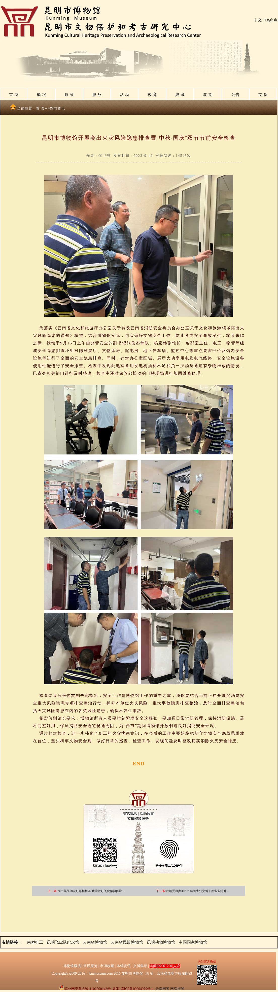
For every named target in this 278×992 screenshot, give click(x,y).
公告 (235, 94)
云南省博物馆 (95, 942)
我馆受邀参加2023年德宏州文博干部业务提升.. (197, 891)
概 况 (41, 94)
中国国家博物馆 (193, 942)
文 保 (262, 94)
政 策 (69, 94)
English (271, 20)
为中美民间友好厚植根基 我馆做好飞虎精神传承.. (90, 891)
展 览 (207, 94)
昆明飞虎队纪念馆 (63, 942)
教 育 (152, 94)
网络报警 (177, 989)
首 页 (13, 94)
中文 (258, 20)
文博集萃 (140, 966)
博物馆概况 (72, 966)
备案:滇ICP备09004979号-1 (133, 989)
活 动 (124, 94)
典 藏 (179, 94)
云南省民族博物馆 (127, 942)
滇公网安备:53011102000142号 (85, 989)
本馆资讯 (124, 966)
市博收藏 (107, 966)
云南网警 (162, 989)
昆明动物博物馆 (161, 942)
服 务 (96, 94)
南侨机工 (35, 942)
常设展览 (90, 966)
